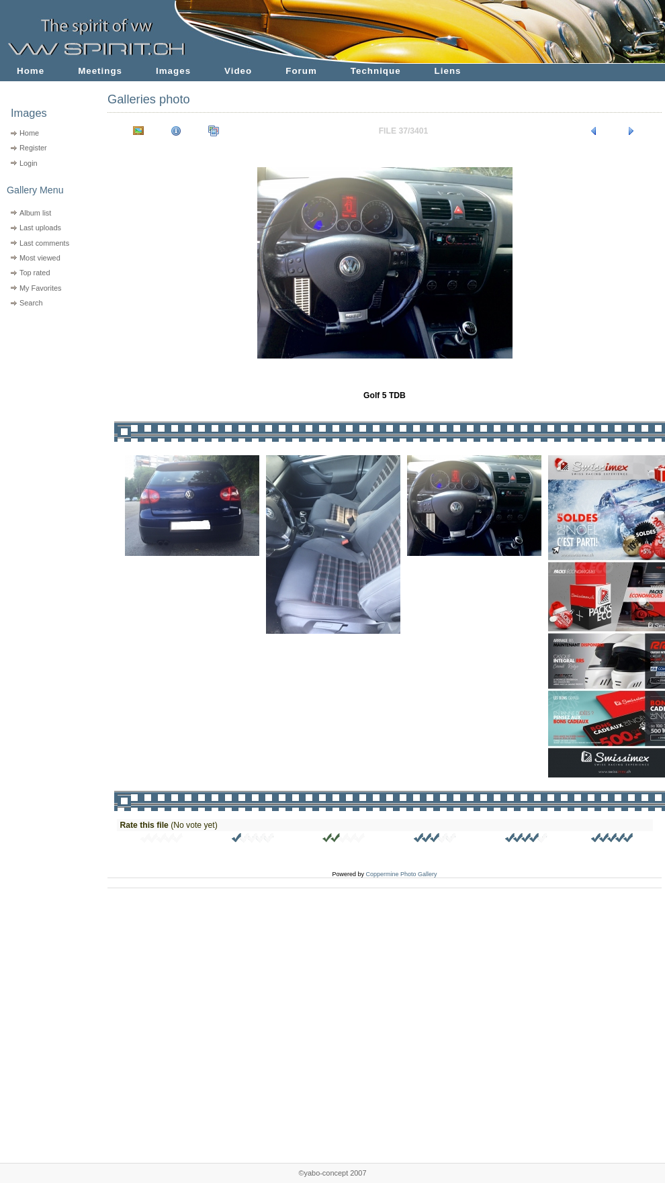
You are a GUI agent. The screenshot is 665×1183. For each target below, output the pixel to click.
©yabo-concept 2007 (332, 1173)
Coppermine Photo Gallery (401, 874)
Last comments (44, 243)
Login (28, 163)
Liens (448, 71)
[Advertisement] (45, 396)
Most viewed (39, 258)
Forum (301, 71)
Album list (35, 213)
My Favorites (40, 288)
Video (238, 71)
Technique (376, 71)
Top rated (34, 273)
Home (30, 71)
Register (33, 148)
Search (31, 303)
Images (173, 71)
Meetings (100, 71)
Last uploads (40, 228)
